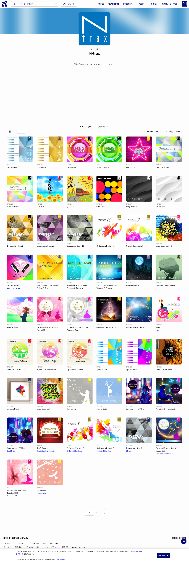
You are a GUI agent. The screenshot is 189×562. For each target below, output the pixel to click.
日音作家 (67, 540)
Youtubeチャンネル (80, 540)
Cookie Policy (60, 558)
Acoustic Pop (41, 493)
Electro (128, 451)
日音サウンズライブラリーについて (17, 536)
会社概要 (37, 536)
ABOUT (141, 4)
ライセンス (9, 540)
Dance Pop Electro (13, 288)
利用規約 (20, 540)
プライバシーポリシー (35, 540)
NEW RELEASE (113, 4)
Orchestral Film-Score (74, 451)
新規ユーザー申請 (169, 4)
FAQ (46, 536)
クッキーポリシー (53, 540)
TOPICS (101, 4)
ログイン (154, 4)
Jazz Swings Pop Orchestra (46, 451)
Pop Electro (11, 451)
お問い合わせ (56, 536)
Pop (157, 330)
